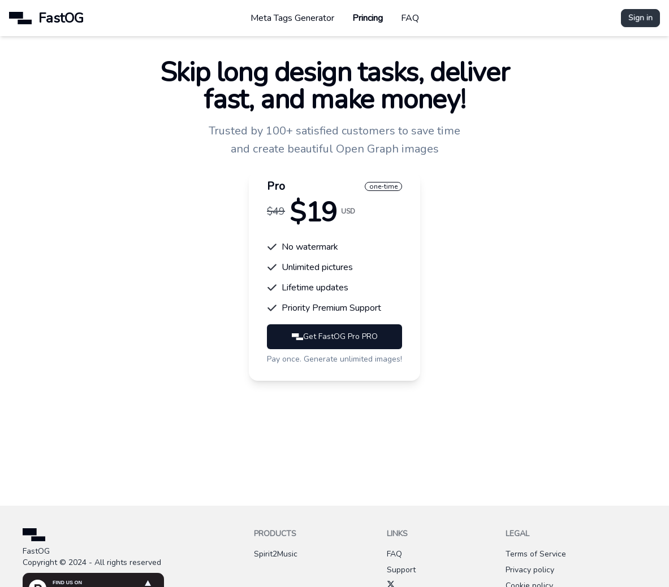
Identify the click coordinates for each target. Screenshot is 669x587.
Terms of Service (536, 554)
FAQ (410, 18)
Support (401, 569)
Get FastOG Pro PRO (335, 336)
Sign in (640, 17)
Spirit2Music (275, 554)
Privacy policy (530, 569)
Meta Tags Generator (292, 18)
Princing (367, 18)
